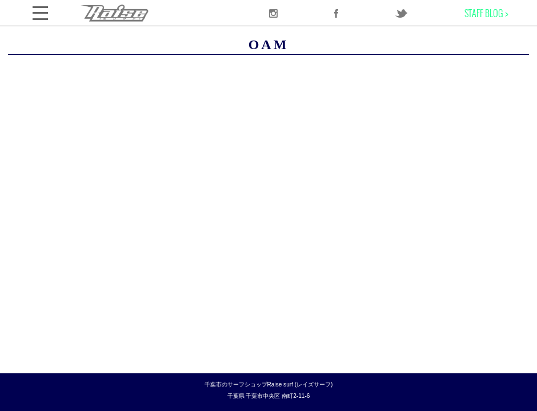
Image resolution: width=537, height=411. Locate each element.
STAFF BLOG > (486, 13)
